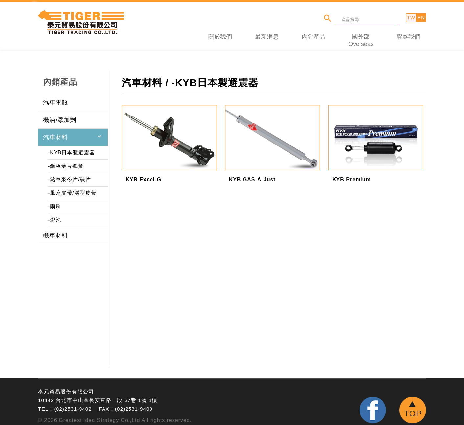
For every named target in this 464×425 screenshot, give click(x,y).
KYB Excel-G (143, 176)
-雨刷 (54, 203)
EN (421, 17)
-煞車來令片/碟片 (69, 176)
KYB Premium (351, 176)
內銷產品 (313, 33)
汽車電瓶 (55, 99)
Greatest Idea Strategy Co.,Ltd (99, 416)
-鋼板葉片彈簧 (65, 162)
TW (411, 17)
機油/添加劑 (59, 116)
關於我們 (220, 33)
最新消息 (267, 33)
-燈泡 (54, 216)
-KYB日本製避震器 (71, 149)
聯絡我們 (408, 33)
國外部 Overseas (361, 37)
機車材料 (55, 232)
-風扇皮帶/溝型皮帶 (72, 189)
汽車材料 (55, 133)
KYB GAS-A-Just (252, 176)
